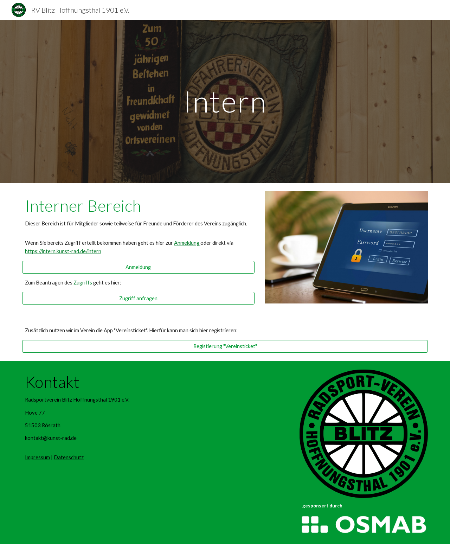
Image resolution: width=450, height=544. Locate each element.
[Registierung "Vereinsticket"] (225, 346)
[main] (225, 101)
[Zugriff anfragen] (138, 298)
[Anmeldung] (138, 267)
